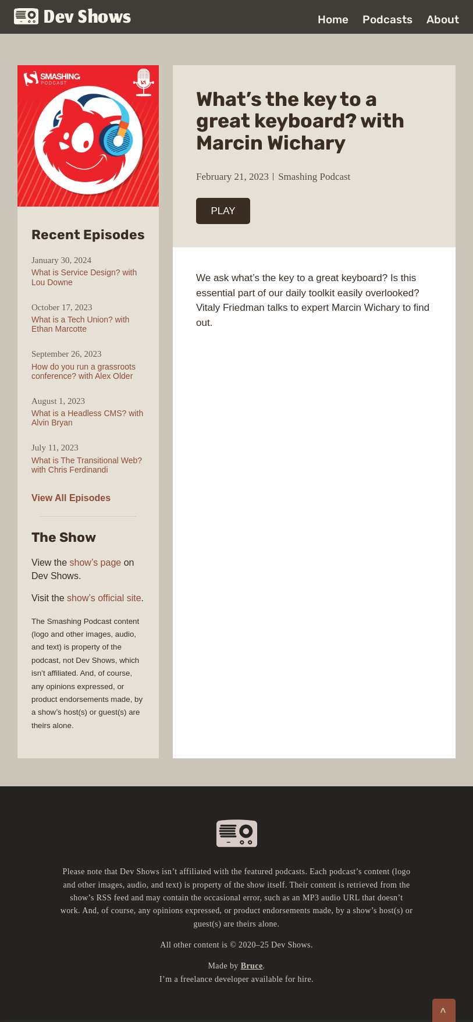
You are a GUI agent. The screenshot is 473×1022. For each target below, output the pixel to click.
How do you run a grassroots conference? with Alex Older (83, 371)
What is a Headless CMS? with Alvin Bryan (87, 418)
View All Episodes (71, 498)
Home (333, 19)
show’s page (96, 562)
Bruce (252, 965)
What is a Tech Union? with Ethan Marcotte (80, 324)
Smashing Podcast (314, 176)
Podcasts (387, 19)
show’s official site (104, 598)
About (442, 19)
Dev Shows (72, 17)
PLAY (223, 211)
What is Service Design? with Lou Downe (84, 277)
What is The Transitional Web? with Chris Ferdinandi (86, 465)
